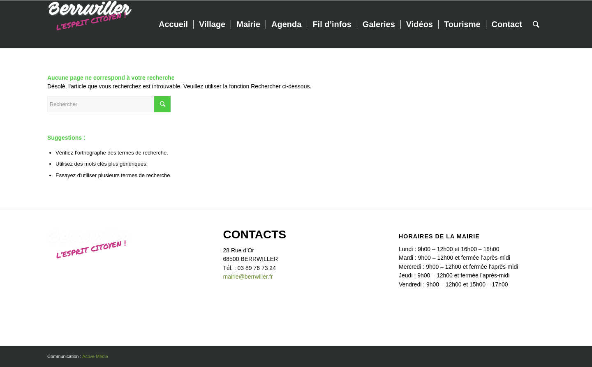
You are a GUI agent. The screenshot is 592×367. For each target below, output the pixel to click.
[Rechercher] (536, 24)
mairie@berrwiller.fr (248, 276)
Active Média (95, 356)
